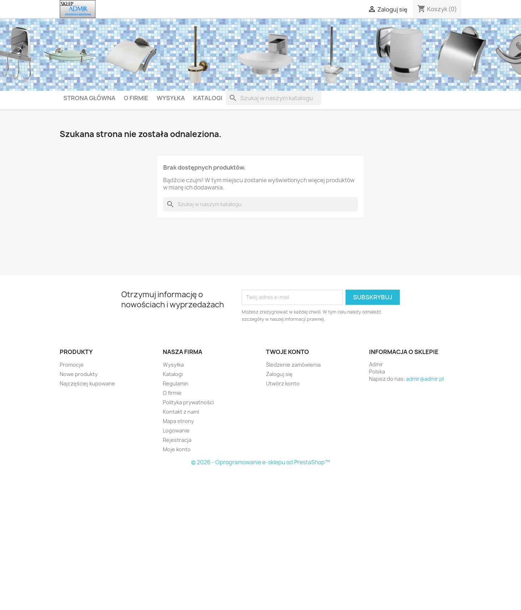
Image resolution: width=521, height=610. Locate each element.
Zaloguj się (279, 374)
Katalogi (207, 98)
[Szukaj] (273, 98)
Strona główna (89, 98)
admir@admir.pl (425, 378)
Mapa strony (178, 421)
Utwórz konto (283, 383)
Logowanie (176, 430)
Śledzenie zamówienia (293, 364)
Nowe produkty (79, 374)
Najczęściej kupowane (87, 383)
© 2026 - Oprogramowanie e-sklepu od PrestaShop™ (260, 462)
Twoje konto (287, 352)
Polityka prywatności (188, 402)
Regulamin (176, 383)
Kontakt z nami (181, 411)
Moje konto (177, 449)
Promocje (72, 364)
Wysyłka (171, 98)
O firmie (136, 98)
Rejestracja (177, 439)
